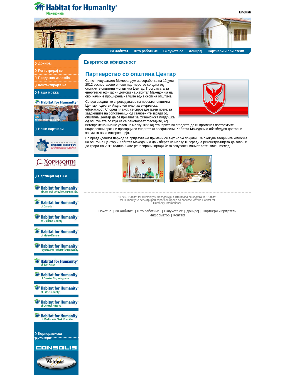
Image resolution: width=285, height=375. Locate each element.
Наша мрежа (48, 92)
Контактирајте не (52, 85)
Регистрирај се (50, 71)
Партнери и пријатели (226, 51)
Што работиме (146, 51)
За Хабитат (119, 51)
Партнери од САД (52, 176)
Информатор (159, 215)
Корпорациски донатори (48, 336)
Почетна (105, 211)
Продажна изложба (54, 78)
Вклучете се (173, 51)
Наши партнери (51, 129)
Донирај (195, 51)
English (245, 12)
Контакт (179, 215)
